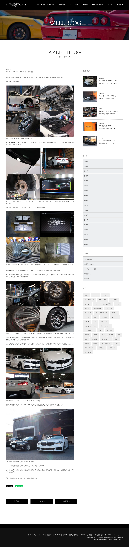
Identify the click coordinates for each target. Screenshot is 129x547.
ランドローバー (105, 326)
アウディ (95, 295)
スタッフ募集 (107, 304)
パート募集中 (97, 308)
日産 (86, 339)
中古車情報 (87, 274)
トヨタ (87, 308)
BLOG (110, 4)
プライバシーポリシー (115, 535)
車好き (87, 343)
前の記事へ (16, 501)
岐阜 (103, 335)
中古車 (87, 335)
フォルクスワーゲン (102, 313)
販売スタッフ (106, 339)
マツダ (87, 321)
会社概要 (120, 4)
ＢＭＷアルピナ (89, 348)
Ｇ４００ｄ (88, 352)
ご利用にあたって (100, 535)
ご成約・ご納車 (89, 264)
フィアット (109, 308)
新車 (119, 335)
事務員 (95, 335)
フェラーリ (88, 313)
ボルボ (95, 317)
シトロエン (114, 299)
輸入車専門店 (106, 343)
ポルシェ (104, 317)
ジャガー (87, 304)
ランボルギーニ (89, 330)
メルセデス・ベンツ (90, 326)
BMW (86, 295)
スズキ (97, 304)
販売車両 (62, 4)
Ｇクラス (101, 348)
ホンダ (87, 317)
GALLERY (74, 4)
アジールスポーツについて (46, 4)
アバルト (105, 295)
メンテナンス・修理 (90, 269)
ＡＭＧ (116, 343)
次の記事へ (66, 501)
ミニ (95, 321)
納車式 (85, 4)
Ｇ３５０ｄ (111, 348)
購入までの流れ (97, 4)
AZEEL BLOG (88, 259)
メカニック (104, 321)
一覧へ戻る (41, 501)
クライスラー (102, 299)
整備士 (111, 335)
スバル (118, 304)
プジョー (114, 313)
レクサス (109, 330)
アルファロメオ (89, 299)
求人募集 (94, 339)
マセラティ (115, 317)
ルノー (100, 330)
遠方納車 (87, 279)
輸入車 (95, 343)
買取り (116, 339)
